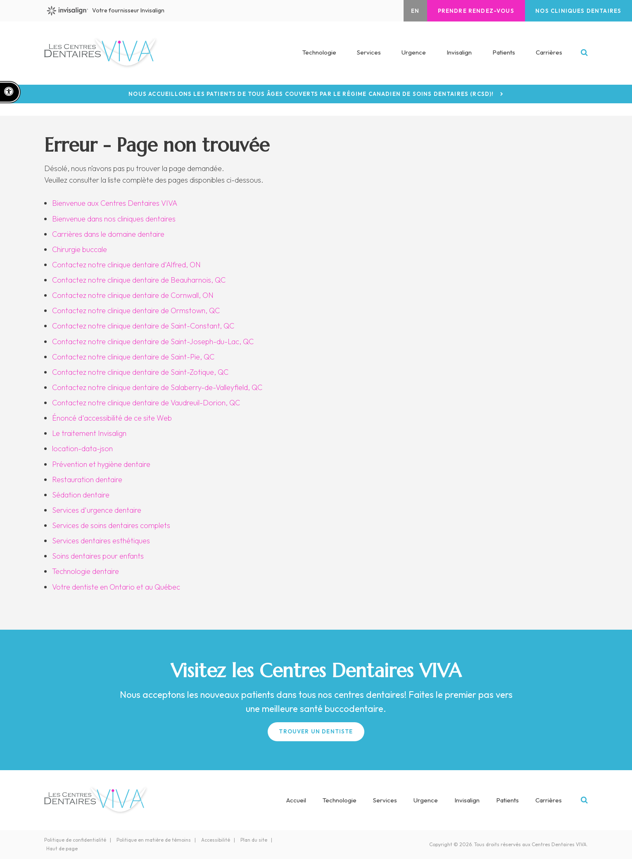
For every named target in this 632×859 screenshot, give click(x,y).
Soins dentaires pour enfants (98, 556)
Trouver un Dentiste (316, 731)
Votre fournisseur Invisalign (107, 11)
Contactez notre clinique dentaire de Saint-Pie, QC (133, 357)
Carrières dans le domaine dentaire (108, 234)
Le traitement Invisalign (89, 433)
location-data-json (82, 448)
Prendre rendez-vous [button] (474, 10)
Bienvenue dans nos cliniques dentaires (114, 219)
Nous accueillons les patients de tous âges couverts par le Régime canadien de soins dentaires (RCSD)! (311, 94)
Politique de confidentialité (75, 840)
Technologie (319, 53)
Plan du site (253, 840)
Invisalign (459, 53)
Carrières (549, 53)
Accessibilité (215, 840)
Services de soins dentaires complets (111, 525)
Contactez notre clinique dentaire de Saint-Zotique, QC (140, 372)
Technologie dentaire (85, 571)
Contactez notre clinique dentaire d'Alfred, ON (126, 264)
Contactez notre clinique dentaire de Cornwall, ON (133, 295)
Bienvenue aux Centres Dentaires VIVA (114, 203)
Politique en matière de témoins (153, 840)
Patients (503, 53)
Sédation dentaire (80, 495)
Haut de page (62, 848)
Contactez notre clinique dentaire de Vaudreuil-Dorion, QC (146, 402)
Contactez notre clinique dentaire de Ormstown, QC (136, 310)
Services (385, 800)
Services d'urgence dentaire (96, 510)
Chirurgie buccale (79, 249)
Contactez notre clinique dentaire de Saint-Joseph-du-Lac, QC (153, 341)
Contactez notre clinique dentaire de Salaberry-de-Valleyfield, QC (157, 387)
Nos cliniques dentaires (578, 10)
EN (413, 10)
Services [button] (369, 53)
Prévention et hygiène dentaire (101, 464)
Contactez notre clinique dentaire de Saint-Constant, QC (143, 326)
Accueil (296, 800)
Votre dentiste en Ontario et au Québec (116, 587)
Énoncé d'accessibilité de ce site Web (112, 418)
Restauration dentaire (87, 479)
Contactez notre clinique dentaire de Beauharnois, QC (139, 280)
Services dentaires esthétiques (101, 540)
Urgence (414, 53)
